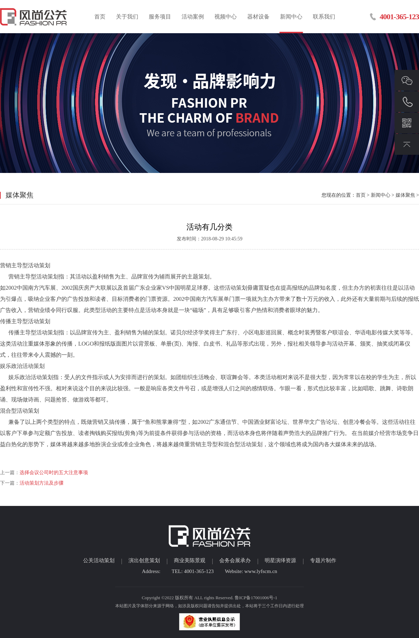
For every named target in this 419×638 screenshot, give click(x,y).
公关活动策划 (99, 560)
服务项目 (160, 17)
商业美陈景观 (189, 560)
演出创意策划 (144, 560)
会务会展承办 (235, 560)
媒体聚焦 (405, 195)
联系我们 (324, 17)
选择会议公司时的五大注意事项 (54, 472)
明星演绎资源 (280, 560)
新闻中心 (291, 17)
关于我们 (127, 17)
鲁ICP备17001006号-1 (256, 597)
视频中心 (225, 17)
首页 (99, 17)
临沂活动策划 (34, 16)
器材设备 (258, 17)
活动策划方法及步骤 (42, 483)
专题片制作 (323, 560)
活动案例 (193, 17)
